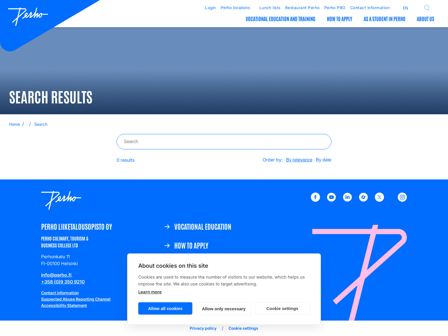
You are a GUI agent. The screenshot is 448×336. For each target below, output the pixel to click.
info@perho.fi (57, 275)
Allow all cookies (165, 308)
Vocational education (202, 226)
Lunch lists (270, 7)
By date (323, 159)
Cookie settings (282, 308)
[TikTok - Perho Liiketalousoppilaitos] (363, 200)
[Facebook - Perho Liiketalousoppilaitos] (315, 200)
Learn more (150, 292)
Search (40, 124)
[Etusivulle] (28, 17)
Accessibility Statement (64, 305)
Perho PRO (335, 7)
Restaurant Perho (302, 7)
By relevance (299, 159)
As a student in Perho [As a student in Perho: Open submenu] (384, 18)
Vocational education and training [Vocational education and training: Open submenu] (280, 18)
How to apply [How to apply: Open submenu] (339, 18)
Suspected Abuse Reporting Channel (76, 299)
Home (14, 124)
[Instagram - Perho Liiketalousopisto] (402, 200)
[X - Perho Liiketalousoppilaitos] (379, 200)
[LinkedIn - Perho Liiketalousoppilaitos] (347, 200)
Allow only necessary (224, 308)
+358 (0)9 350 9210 (63, 282)
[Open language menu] (402, 8)
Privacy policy (203, 328)
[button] (427, 8)
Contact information (370, 7)
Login (210, 7)
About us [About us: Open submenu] (425, 18)
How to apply (191, 245)
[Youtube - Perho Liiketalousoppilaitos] (331, 200)
